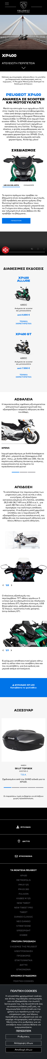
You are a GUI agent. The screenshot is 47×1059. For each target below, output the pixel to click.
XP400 (23, 876)
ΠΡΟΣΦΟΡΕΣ (23, 956)
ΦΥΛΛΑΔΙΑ (23, 827)
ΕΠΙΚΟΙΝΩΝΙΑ (23, 856)
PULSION (23, 894)
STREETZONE (23, 926)
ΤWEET (23, 912)
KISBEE (23, 935)
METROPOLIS (23, 880)
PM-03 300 (23, 889)
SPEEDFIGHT (23, 931)
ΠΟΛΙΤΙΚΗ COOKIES (23, 981)
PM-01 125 (23, 885)
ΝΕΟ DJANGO (23, 921)
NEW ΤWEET (23, 903)
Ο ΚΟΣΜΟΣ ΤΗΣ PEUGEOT (23, 947)
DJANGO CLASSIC (23, 917)
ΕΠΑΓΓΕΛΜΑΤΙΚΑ (23, 960)
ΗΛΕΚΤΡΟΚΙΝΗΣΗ (23, 951)
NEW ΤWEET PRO (23, 908)
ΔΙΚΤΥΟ (23, 841)
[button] (16, 472)
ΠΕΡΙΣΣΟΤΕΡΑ (16, 220)
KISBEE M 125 (23, 899)
